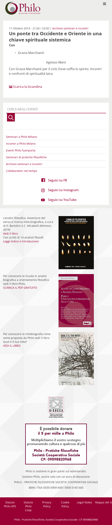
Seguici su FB (57, 180)
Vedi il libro (10, 233)
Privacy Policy (46, 504)
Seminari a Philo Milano (21, 137)
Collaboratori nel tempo (21, 171)
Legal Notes (84, 502)
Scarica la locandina (25, 86)
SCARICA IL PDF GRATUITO (20, 287)
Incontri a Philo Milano (21, 143)
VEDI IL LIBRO (11, 345)
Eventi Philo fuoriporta (20, 150)
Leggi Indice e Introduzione (21, 241)
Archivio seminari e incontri (70, 28)
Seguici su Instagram (63, 190)
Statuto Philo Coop (28, 506)
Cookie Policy (65, 504)
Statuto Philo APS (10, 504)
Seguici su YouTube (62, 200)
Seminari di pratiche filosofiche (26, 157)
